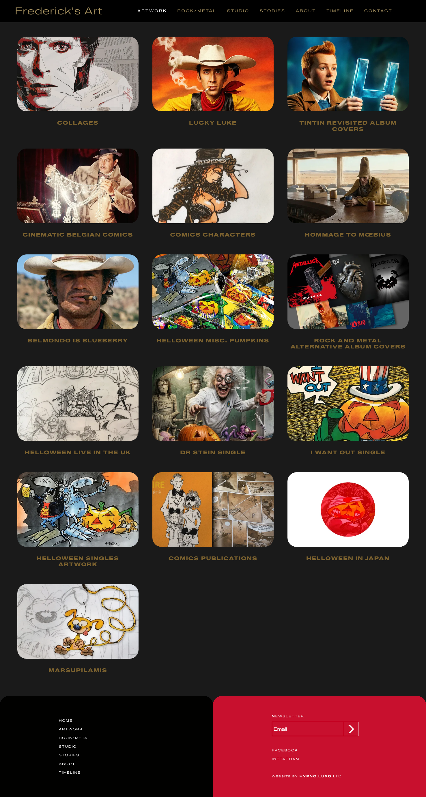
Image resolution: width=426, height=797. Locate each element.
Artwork (152, 11)
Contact (378, 11)
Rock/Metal (196, 11)
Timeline (340, 11)
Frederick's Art (59, 11)
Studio (238, 11)
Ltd (307, 776)
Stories (272, 11)
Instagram (285, 759)
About (306, 11)
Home (66, 721)
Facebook (285, 750)
